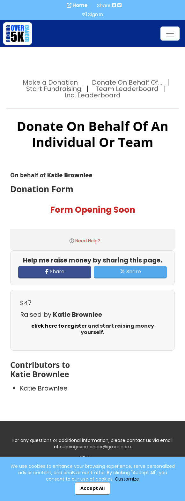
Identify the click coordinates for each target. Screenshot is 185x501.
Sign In (92, 14)
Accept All (92, 488)
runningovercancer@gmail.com (95, 447)
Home (77, 5)
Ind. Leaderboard (93, 95)
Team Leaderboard (127, 88)
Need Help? (87, 241)
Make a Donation (50, 82)
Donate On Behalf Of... (127, 82)
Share (54, 271)
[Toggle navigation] (170, 34)
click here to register (59, 326)
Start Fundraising (53, 88)
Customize (127, 479)
